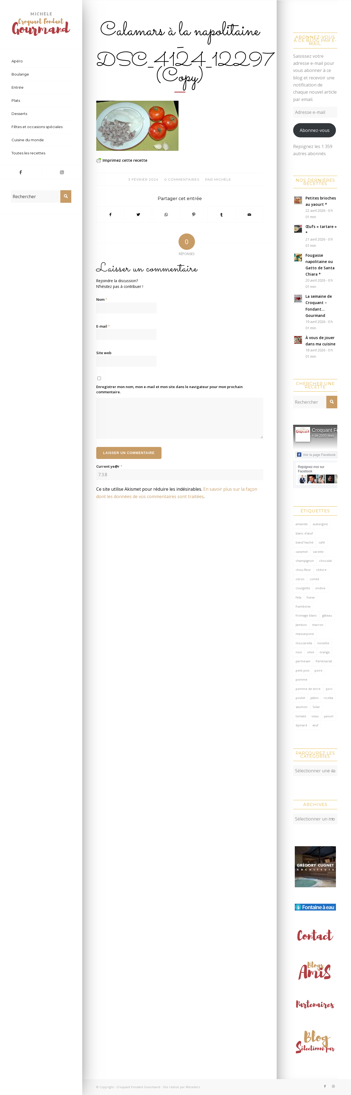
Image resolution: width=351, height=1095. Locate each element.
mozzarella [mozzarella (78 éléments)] (304, 643)
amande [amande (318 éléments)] (302, 524)
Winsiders (193, 1087)
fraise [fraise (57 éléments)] (311, 597)
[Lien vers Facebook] (20, 172)
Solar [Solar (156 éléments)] (316, 707)
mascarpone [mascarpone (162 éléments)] (305, 634)
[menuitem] (41, 61)
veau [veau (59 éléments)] (315, 716)
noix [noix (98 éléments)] (299, 652)
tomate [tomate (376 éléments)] (301, 716)
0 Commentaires (181, 179)
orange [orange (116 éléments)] (324, 652)
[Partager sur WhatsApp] (166, 214)
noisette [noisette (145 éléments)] (323, 643)
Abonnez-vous (315, 130)
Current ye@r (109, 466)
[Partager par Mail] (249, 214)
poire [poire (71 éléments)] (318, 670)
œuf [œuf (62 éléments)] (315, 725)
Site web (103, 352)
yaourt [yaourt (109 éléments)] (328, 716)
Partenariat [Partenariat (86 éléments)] (324, 661)
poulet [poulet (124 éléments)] (300, 698)
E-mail (103, 326)
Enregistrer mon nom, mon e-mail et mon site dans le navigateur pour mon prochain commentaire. (169, 389)
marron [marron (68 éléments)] (317, 625)
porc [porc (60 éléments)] (329, 689)
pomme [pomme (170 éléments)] (301, 679)
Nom (101, 299)
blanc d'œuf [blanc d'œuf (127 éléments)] (304, 533)
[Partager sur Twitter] (138, 214)
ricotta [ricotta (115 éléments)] (328, 698)
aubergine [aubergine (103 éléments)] (320, 524)
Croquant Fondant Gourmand (138, 1087)
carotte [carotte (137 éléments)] (318, 552)
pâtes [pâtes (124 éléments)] (314, 698)
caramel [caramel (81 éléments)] (302, 552)
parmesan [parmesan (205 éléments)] (303, 661)
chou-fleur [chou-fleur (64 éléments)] (303, 570)
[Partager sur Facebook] (110, 214)
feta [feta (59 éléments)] (298, 597)
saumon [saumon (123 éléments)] (301, 707)
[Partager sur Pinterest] (194, 214)
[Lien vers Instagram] (61, 172)
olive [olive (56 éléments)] (310, 652)
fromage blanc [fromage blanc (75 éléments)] (306, 615)
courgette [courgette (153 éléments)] (303, 588)
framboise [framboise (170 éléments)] (303, 606)
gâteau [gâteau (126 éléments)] (327, 615)
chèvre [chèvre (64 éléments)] (321, 570)
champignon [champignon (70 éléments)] (305, 561)
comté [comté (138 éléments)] (314, 579)
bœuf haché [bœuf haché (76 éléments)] (304, 542)
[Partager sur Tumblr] (221, 214)
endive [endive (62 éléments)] (320, 588)
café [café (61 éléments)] (322, 542)
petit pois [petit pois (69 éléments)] (302, 670)
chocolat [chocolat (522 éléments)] (325, 561)
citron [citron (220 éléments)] (300, 579)
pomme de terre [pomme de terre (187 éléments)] (308, 689)
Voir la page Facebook (316, 454)
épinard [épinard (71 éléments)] (301, 725)
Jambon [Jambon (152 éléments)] (301, 625)
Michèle (222, 179)
